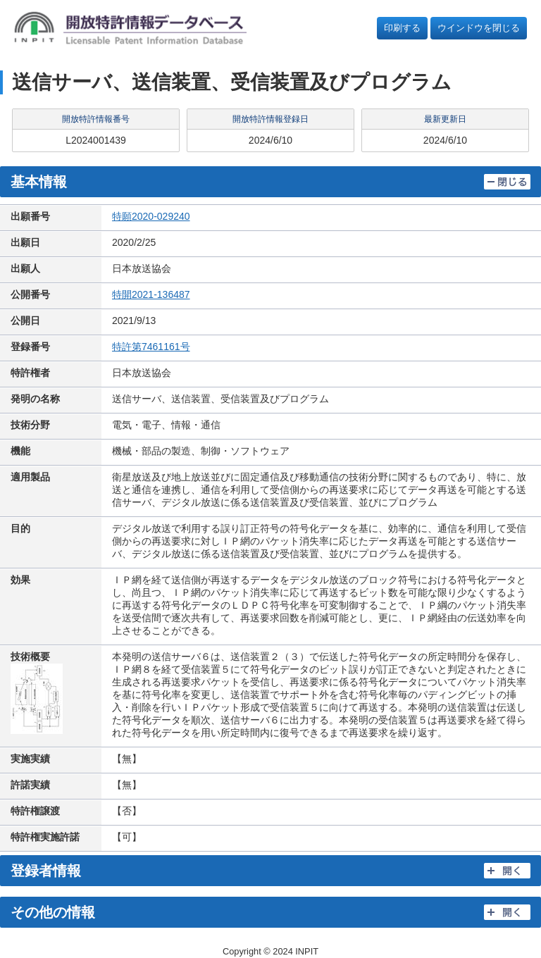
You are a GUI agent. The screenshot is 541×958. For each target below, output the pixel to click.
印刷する (402, 28)
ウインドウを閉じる (478, 28)
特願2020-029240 (151, 216)
